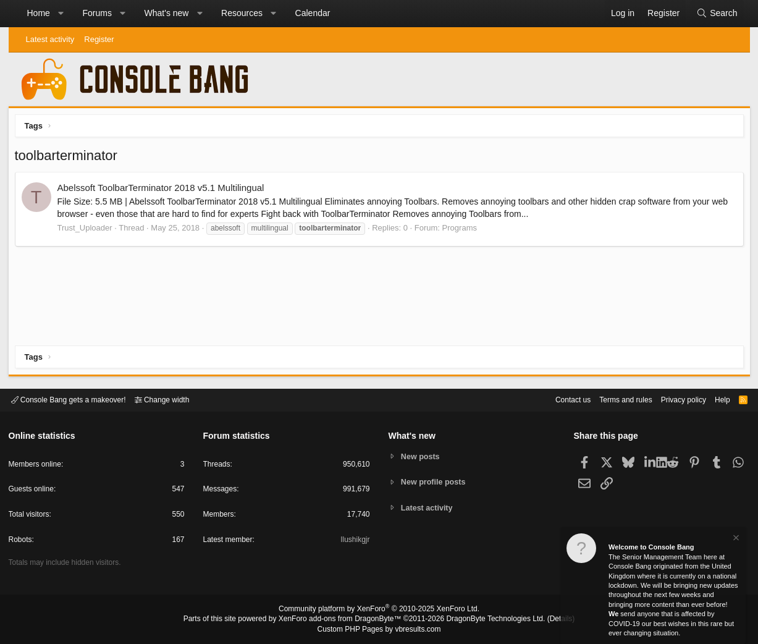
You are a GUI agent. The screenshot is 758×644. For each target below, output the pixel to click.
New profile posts (435, 481)
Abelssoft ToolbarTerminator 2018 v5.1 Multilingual (164, 190)
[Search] (716, 13)
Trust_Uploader (88, 230)
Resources (242, 13)
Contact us (554, 399)
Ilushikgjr (353, 541)
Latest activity (50, 39)
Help (714, 399)
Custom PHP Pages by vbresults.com (379, 629)
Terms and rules (610, 399)
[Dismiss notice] (735, 539)
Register (99, 39)
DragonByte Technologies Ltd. (485, 620)
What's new (167, 13)
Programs (462, 230)
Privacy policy (672, 399)
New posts (422, 455)
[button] (60, 13)
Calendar (313, 13)
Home (38, 13)
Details (546, 620)
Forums (96, 13)
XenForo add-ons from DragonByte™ (343, 620)
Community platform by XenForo (379, 610)
